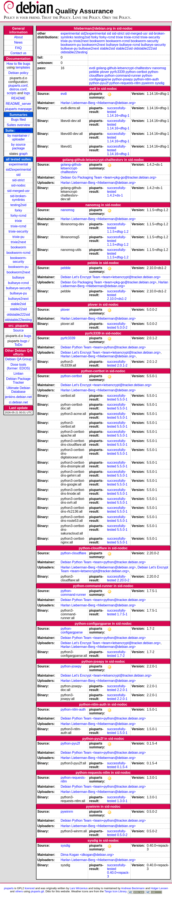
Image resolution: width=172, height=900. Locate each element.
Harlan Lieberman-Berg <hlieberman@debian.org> (98, 103)
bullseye (18, 277)
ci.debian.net (18, 402)
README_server (18, 103)
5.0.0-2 (122, 327)
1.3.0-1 (122, 801)
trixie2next (18, 242)
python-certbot (136, 72)
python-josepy (122, 79)
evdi (92, 68)
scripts (11, 93)
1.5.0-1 (122, 733)
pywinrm (148, 83)
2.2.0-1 (122, 690)
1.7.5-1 (122, 614)
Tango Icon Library (115, 891)
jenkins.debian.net (18, 397)
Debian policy (18, 73)
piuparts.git (37, 891)
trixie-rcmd (18, 226)
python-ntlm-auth (146, 79)
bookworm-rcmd (18, 252)
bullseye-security (18, 288)
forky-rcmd (18, 215)
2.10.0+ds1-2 (117, 298)
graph (23, 153)
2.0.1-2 (122, 365)
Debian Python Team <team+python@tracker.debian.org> (103, 347)
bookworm (18, 247)
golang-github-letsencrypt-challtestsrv (123, 68)
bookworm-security (18, 259)
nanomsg (159, 68)
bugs (27, 336)
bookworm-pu (18, 267)
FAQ (18, 48)
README (18, 98)
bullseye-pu (18, 293)
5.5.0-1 (122, 399)
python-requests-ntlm (125, 83)
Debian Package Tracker (18, 380)
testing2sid (18, 205)
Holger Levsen (159, 888)
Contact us (18, 53)
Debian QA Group (18, 359)
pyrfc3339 (117, 72)
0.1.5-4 (122, 767)
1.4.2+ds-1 (115, 195)
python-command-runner (123, 75)
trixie (18, 221)
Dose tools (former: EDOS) (18, 366)
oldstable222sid (18, 314)
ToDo (18, 345)
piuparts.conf (17, 85)
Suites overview (18, 125)
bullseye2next (18, 298)
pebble (94, 72)
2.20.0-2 (123, 580)
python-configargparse (72, 630)
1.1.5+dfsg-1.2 (117, 231)
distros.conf (17, 89)
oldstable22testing (18, 320)
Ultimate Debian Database (18, 389)
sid (18, 174)
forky (18, 210)
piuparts (9, 888)
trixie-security (18, 231)
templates (23, 67)
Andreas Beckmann (133, 888)
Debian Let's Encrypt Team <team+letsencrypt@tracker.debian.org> (111, 277)
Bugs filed (18, 119)
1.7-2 (121, 655)
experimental (18, 164)
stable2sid (18, 304)
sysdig (159, 83)
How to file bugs (18, 63)
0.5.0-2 (122, 835)
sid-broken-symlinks (18, 198)
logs (27, 93)
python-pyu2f (98, 83)
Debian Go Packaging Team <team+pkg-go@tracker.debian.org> (108, 177)
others (19, 891)
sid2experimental (18, 169)
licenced (30, 888)
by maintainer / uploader (18, 137)
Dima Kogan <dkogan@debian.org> (87, 854)
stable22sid (18, 309)
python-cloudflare (73, 553)
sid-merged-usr (18, 191)
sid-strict (18, 180)
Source (18, 330)
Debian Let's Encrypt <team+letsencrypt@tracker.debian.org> (106, 385)
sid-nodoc (23, 130)
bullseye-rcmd (18, 283)
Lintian (18, 373)
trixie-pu (18, 237)
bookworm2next (18, 272)
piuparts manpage (18, 109)
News (18, 42)
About (18, 37)
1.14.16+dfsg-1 (118, 115)
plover (104, 72)
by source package (18, 146)
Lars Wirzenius (79, 888)
